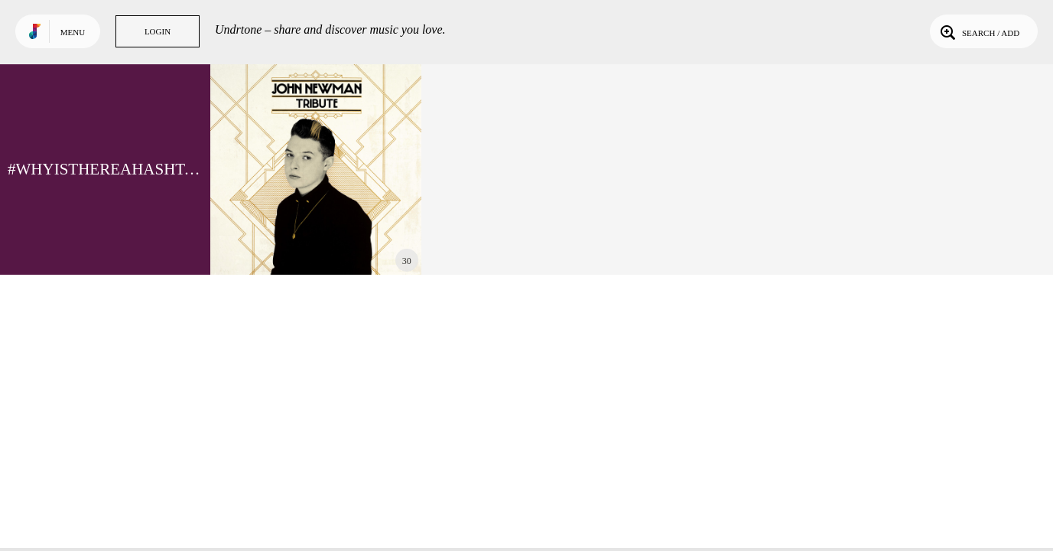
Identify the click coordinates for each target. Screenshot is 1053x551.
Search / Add (978, 31)
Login (158, 31)
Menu (72, 32)
